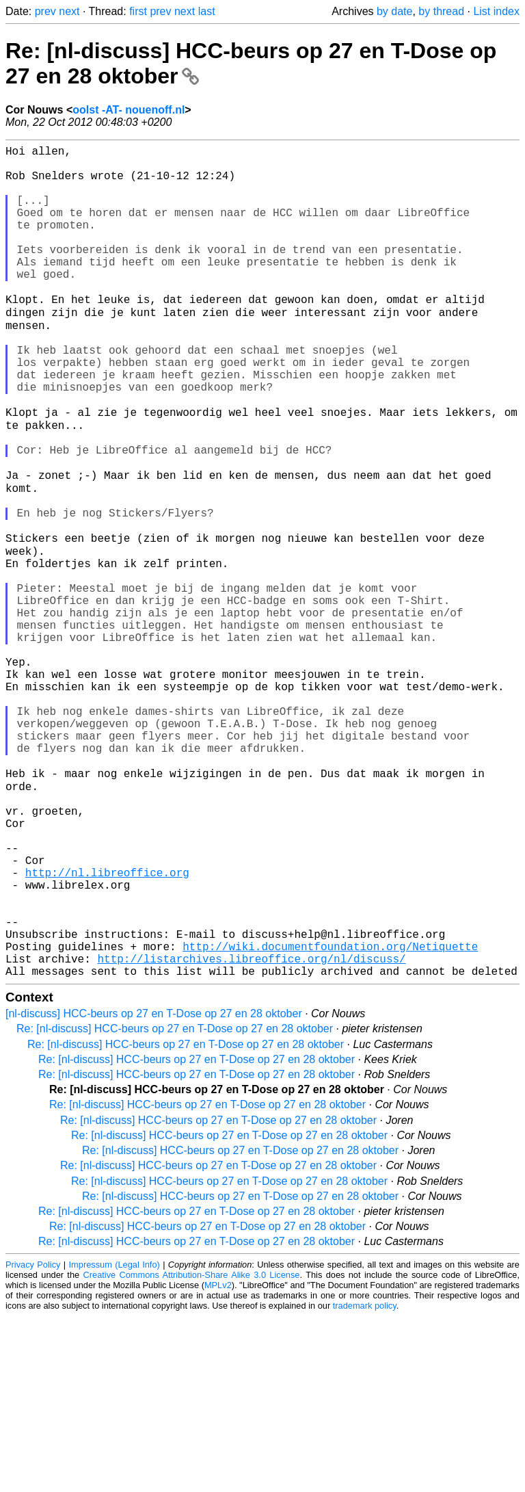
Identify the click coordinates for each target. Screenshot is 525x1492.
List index (496, 11)
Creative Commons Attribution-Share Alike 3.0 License (191, 1450)
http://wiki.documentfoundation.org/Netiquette (330, 1116)
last (206, 11)
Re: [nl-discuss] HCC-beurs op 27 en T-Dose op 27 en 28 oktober (174, 1204)
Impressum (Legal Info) (114, 1440)
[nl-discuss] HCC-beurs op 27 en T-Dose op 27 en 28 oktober (153, 1189)
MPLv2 (218, 1461)
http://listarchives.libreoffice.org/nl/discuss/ (251, 1131)
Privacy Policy (32, 1440)
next (69, 11)
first (138, 11)
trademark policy (364, 1481)
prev (45, 11)
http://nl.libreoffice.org (107, 1026)
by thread (441, 11)
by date (394, 11)
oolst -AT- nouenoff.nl (128, 110)
